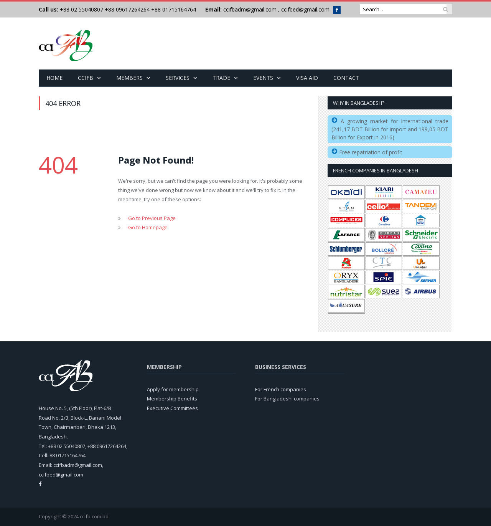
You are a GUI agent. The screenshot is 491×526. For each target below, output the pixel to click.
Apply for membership (173, 389)
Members (129, 77)
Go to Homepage (148, 227)
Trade (221, 77)
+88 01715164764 (173, 9)
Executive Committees (172, 408)
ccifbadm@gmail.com (250, 9)
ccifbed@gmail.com (305, 9)
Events (263, 77)
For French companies (280, 389)
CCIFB (85, 77)
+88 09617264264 (127, 9)
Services (177, 77)
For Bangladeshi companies (287, 398)
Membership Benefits (172, 398)
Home (54, 77)
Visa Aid (307, 77)
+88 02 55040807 (80, 9)
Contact (346, 77)
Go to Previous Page (152, 218)
